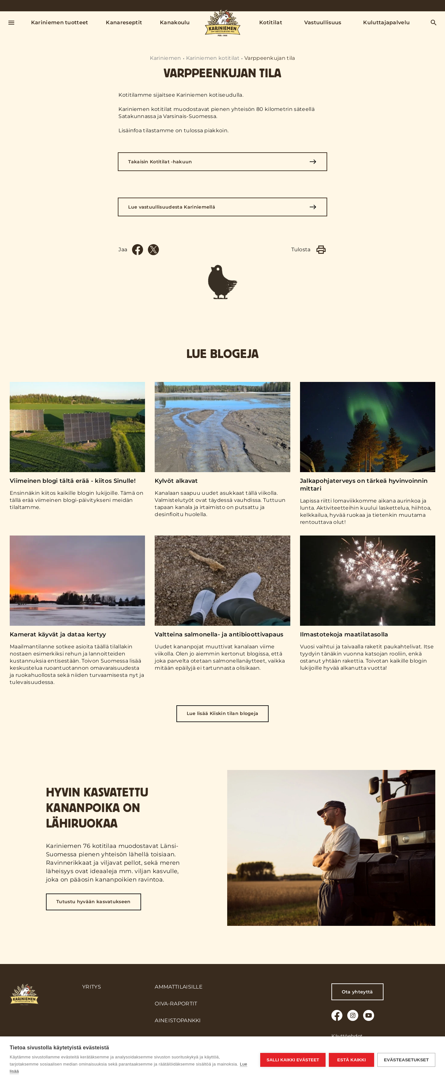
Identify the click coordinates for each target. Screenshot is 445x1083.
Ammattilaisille (179, 987)
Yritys (91, 987)
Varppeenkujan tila (269, 58)
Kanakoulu (175, 22)
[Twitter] (153, 249)
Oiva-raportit (176, 1004)
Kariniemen (165, 58)
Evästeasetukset (406, 1059)
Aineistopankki (178, 1020)
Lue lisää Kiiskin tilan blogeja (223, 713)
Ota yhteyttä (357, 992)
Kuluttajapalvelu (386, 22)
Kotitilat (270, 22)
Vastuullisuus (322, 22)
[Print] (321, 249)
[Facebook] (137, 249)
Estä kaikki (351, 1059)
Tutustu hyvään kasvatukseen (93, 901)
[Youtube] (368, 1015)
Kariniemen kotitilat (212, 58)
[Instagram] (352, 1015)
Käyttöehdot (347, 1036)
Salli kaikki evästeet (293, 1059)
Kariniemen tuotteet (59, 22)
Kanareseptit (124, 22)
